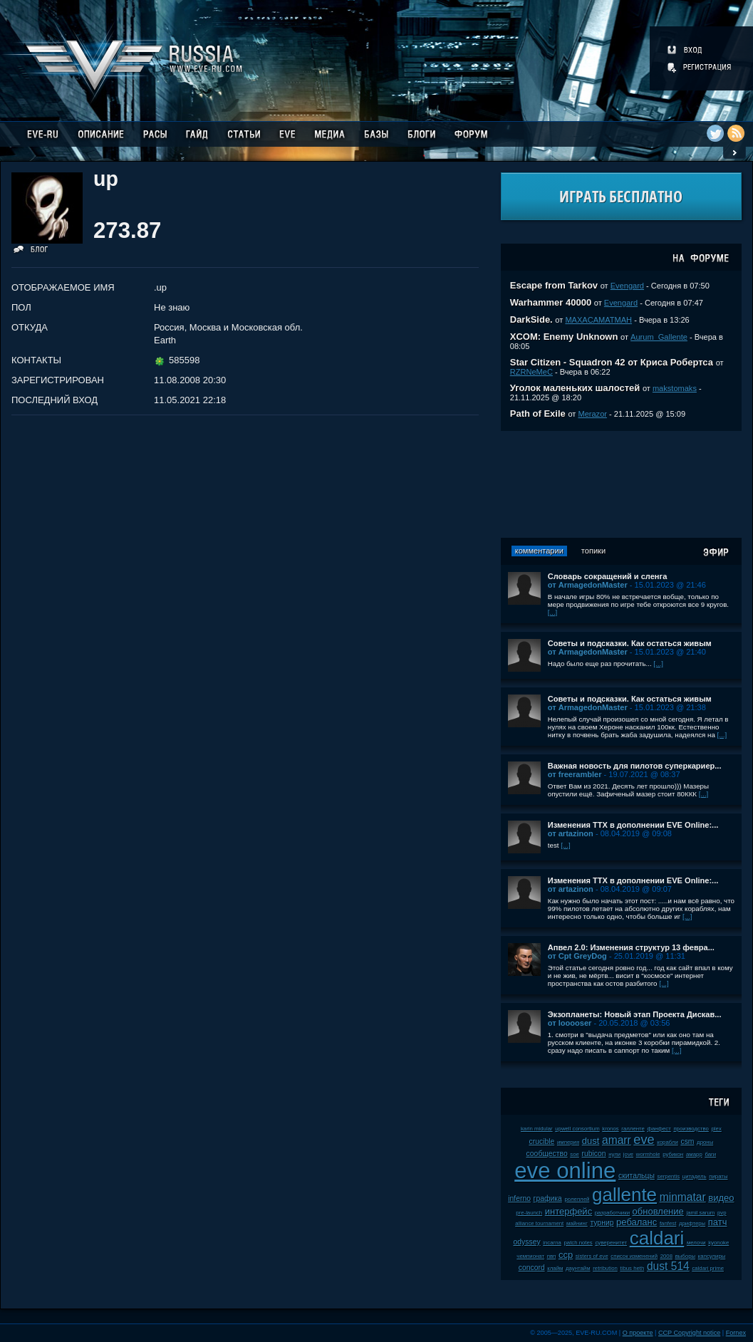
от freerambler (575, 774)
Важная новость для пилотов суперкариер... (635, 765)
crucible (542, 1141)
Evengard (627, 285)
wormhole (648, 1154)
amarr (616, 1140)
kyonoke (718, 1242)
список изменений (634, 1256)
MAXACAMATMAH (598, 320)
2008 (666, 1256)
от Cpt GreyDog (577, 956)
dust (591, 1140)
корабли (667, 1142)
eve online (565, 1170)
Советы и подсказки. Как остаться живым (630, 643)
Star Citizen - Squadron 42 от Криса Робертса (611, 362)
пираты (718, 1176)
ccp (566, 1254)
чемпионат (530, 1256)
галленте (633, 1128)
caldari (657, 1238)
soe (574, 1154)
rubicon (594, 1154)
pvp (722, 1213)
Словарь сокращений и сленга (608, 576)
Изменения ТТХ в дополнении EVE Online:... (633, 825)
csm (687, 1141)
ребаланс (636, 1222)
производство (690, 1128)
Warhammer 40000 (550, 302)
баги (710, 1154)
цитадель (694, 1176)
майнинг (577, 1223)
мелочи (696, 1242)
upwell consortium (577, 1128)
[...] (553, 612)
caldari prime (708, 1268)
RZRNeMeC (531, 372)
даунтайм (578, 1268)
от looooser (570, 1023)
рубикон (673, 1154)
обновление (658, 1211)
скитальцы (636, 1176)
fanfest (668, 1223)
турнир (601, 1223)
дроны (705, 1142)
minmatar (683, 1197)
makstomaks (675, 388)
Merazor (592, 414)
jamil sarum (700, 1213)
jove (628, 1154)
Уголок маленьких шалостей (575, 388)
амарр (694, 1154)
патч (717, 1222)
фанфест (658, 1128)
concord (532, 1267)
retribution (605, 1268)
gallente (624, 1194)
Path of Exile (538, 413)
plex (716, 1128)
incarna (552, 1242)
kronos (610, 1128)
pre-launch (529, 1213)
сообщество (547, 1154)
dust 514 (668, 1266)
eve (643, 1140)
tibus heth (632, 1268)
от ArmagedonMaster (588, 585)
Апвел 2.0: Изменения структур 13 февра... (631, 947)
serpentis (669, 1176)
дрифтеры (692, 1223)
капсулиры (712, 1256)
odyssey (527, 1242)
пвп (551, 1256)
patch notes (578, 1242)
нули (614, 1154)
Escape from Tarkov (554, 285)
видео (721, 1197)
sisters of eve (592, 1256)
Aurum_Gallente (658, 337)
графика (548, 1198)
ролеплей (577, 1199)
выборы (685, 1256)
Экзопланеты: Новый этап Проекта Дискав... (635, 1014)
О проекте (638, 1332)
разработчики (612, 1213)
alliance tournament (539, 1223)
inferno (519, 1198)
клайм (555, 1268)
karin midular (537, 1128)
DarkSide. (531, 319)
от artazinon (570, 833)
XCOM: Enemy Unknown (564, 336)
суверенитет (611, 1242)
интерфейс (568, 1211)
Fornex (736, 1332)
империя (568, 1142)
